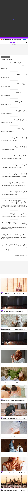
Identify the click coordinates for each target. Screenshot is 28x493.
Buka (25, 39)
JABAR (2, 310)
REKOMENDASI (14, 275)
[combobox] (14, 57)
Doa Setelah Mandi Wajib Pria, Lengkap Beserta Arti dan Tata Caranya (13, 436)
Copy (16, 70)
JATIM (2, 328)
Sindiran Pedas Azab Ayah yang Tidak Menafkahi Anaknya (11, 382)
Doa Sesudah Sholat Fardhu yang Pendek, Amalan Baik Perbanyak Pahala (13, 293)
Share (12, 70)
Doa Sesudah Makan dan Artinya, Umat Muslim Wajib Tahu (11, 364)
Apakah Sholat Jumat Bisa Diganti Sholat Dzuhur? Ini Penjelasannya (13, 418)
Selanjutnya (14, 258)
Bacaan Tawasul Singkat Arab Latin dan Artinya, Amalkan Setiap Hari (13, 329)
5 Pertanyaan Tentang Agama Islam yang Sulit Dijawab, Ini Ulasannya (13, 490)
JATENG (2, 292)
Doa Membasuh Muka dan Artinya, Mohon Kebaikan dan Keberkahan (13, 400)
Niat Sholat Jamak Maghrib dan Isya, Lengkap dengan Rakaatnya (12, 311)
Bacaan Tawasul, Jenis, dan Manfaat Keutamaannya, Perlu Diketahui (13, 472)
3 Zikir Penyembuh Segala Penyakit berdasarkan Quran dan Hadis (12, 347)
